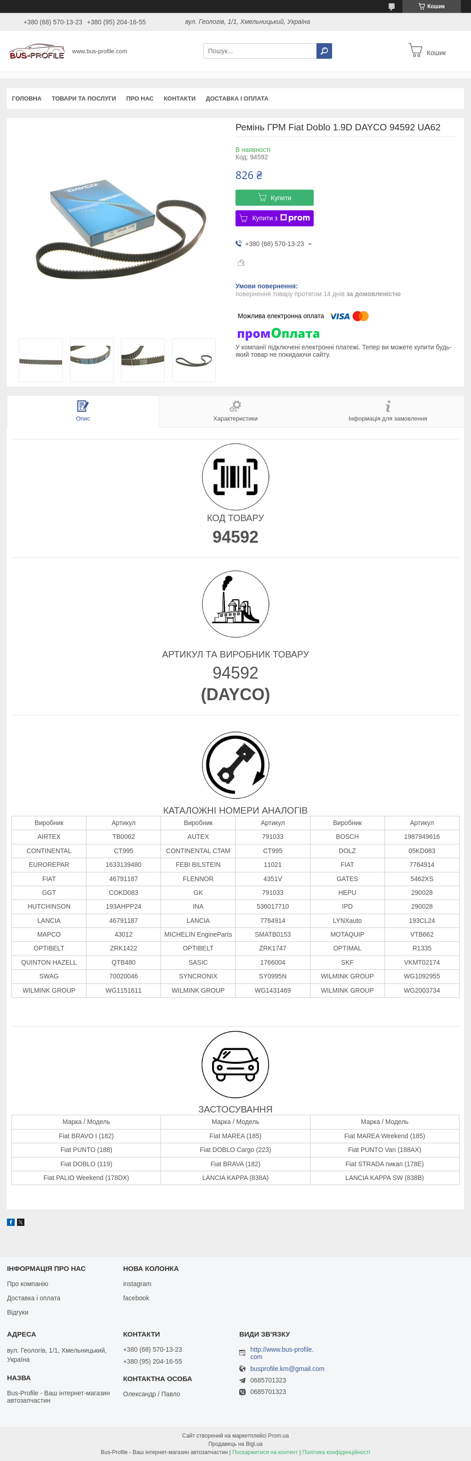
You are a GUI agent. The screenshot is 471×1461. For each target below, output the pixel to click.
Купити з (281, 218)
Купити (281, 198)
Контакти (180, 98)
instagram (137, 1283)
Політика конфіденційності (336, 1452)
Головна (26, 98)
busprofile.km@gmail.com (287, 1368)
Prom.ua (278, 1436)
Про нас (139, 98)
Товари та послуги (84, 98)
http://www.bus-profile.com (282, 1353)
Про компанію (27, 1283)
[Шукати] (324, 51)
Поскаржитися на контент (265, 1452)
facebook (136, 1298)
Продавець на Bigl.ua (235, 1444)
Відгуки (18, 1312)
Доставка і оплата (237, 98)
